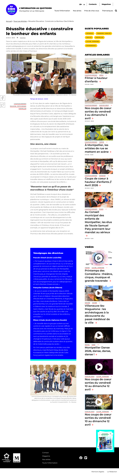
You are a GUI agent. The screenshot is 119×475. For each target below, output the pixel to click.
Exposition (102, 175)
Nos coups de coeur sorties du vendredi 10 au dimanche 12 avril (98, 384)
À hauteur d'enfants (20, 103)
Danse (93, 344)
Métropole (89, 33)
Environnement (91, 45)
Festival (87, 344)
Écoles (101, 209)
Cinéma (101, 75)
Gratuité (89, 37)
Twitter (2, 105)
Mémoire (87, 302)
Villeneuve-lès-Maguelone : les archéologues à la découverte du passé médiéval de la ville (97, 314)
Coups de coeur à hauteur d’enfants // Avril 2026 (98, 182)
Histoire (94, 302)
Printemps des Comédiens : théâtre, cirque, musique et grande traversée (99, 275)
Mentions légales (97, 472)
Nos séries (77, 11)
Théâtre (101, 142)
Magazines (106, 4)
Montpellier (22, 108)
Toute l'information (62, 11)
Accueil (9, 21)
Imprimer (23, 37)
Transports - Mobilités (104, 33)
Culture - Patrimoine (92, 41)
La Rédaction (112, 472)
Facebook (2, 98)
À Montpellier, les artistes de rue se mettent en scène (97, 148)
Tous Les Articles (20, 21)
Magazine (46, 456)
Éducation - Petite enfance (18, 106)
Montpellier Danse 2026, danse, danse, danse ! (98, 351)
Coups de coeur (104, 105)
